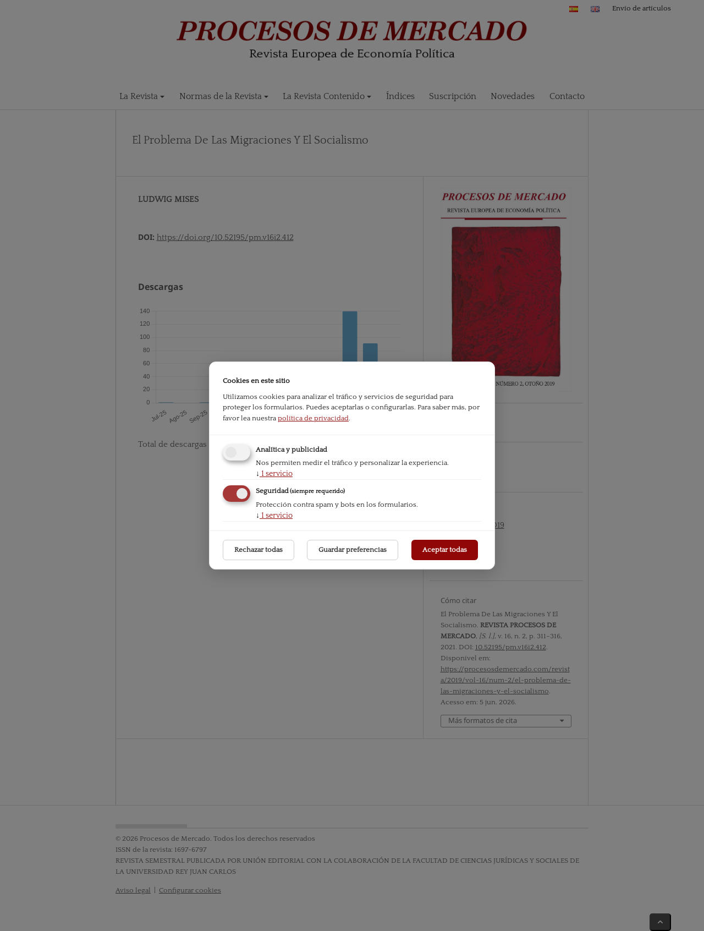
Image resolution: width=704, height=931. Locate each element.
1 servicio (274, 473)
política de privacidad (313, 418)
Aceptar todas (444, 550)
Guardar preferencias (352, 550)
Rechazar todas (258, 550)
